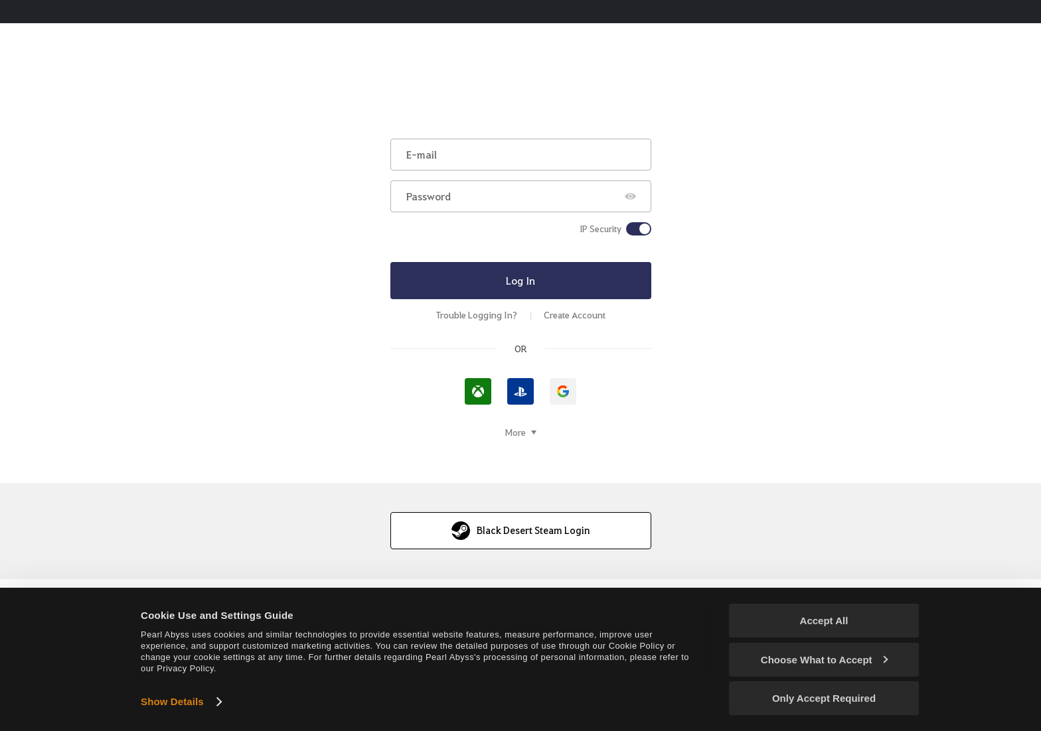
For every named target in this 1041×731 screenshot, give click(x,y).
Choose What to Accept (824, 659)
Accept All (824, 620)
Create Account (574, 314)
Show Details (172, 701)
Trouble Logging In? (476, 314)
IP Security (600, 229)
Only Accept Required (824, 698)
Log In (520, 280)
